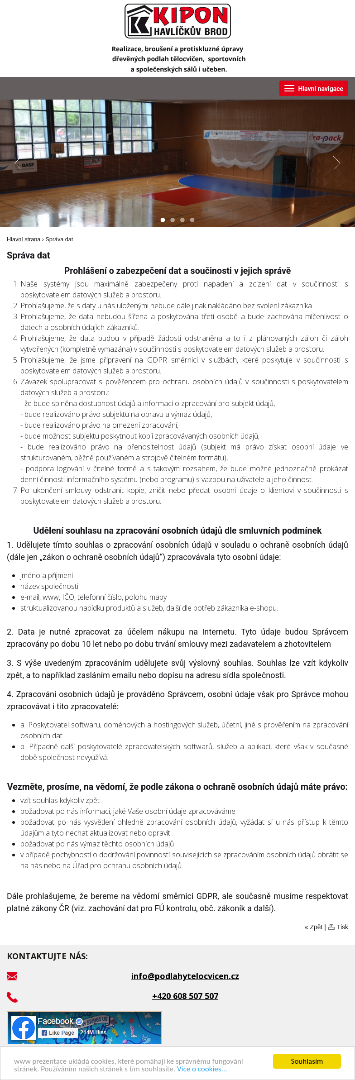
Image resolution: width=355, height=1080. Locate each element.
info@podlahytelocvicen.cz (185, 975)
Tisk (342, 927)
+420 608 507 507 (185, 995)
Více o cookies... (202, 1069)
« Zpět (314, 927)
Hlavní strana (23, 239)
